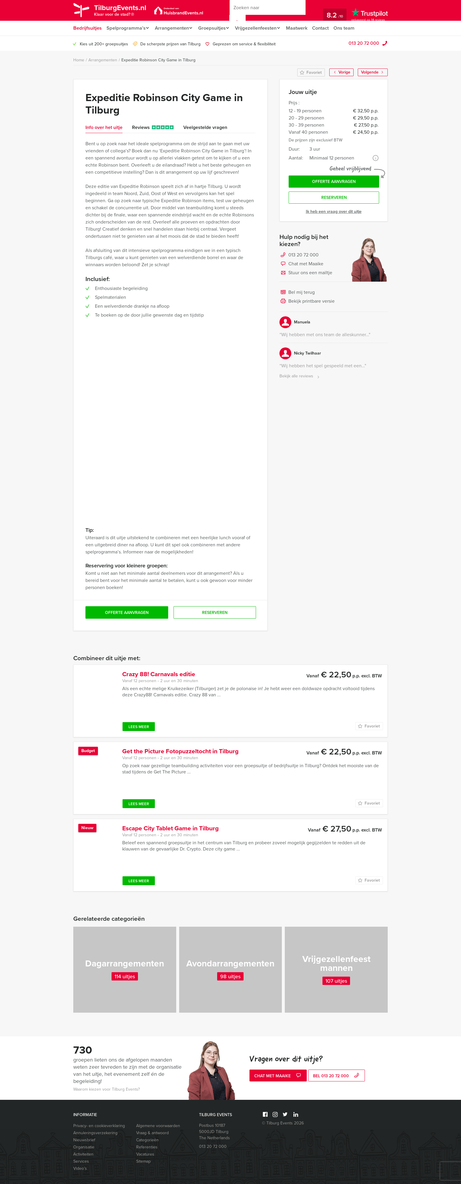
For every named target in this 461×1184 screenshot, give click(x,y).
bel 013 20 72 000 (336, 1076)
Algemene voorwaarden (158, 1126)
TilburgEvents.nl (124, 11)
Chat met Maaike (301, 265)
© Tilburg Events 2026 (283, 1123)
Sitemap (143, 1161)
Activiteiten (83, 1154)
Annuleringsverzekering (95, 1133)
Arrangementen (173, 28)
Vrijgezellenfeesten (260, 28)
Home (78, 60)
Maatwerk (303, 28)
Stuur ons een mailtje (305, 274)
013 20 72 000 (364, 43)
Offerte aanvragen (334, 182)
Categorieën (147, 1140)
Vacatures (145, 1154)
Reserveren (334, 199)
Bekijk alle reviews (300, 377)
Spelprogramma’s (125, 28)
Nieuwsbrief (84, 1140)
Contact (327, 28)
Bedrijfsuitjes (87, 28)
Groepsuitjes (214, 28)
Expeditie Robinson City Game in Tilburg (158, 60)
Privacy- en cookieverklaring (99, 1126)
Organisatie (83, 1147)
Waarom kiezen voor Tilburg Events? (106, 1089)
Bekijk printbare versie (307, 303)
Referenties (147, 1147)
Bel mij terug (297, 294)
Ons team (351, 28)
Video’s (80, 1168)
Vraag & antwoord (152, 1133)
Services (81, 1161)
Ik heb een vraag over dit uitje (334, 213)
